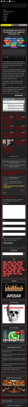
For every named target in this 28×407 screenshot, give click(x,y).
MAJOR (3, 358)
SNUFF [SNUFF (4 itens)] (14, 272)
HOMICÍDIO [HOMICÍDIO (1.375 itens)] (15, 268)
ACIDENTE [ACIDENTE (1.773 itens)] (4, 262)
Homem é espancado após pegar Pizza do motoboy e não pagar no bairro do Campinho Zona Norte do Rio (8, 135)
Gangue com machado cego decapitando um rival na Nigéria (19, 118)
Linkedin (20, 38)
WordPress (6, 45)
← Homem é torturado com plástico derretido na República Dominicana (14, 165)
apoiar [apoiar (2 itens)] (14, 262)
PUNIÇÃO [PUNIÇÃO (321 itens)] (9, 272)
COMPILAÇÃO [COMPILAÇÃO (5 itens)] (13, 266)
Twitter (7, 38)
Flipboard (8, 42)
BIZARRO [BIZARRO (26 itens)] (17, 264)
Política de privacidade (7, 401)
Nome (4, 220)
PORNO (4, 19)
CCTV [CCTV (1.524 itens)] (9, 266)
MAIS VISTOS (6, 13)
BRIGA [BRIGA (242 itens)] (21, 264)
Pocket (21, 42)
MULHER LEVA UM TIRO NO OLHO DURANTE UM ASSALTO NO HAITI (20, 127)
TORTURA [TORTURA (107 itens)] (15, 274)
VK (10, 40)
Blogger (13, 45)
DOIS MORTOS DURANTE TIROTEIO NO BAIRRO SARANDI (8, 127)
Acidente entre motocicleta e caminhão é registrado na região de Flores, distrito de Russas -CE (13, 359)
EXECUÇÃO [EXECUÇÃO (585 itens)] (19, 266)
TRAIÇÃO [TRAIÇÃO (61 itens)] (4, 275)
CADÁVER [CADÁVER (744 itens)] (4, 266)
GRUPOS (5, 21)
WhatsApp (13, 43)
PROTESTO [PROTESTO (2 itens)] (4, 272)
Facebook (14, 38)
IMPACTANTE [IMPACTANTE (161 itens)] (21, 268)
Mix (18, 40)
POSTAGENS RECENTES (8, 11)
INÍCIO (4, 10)
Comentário (5, 203)
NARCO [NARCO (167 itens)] (23, 270)
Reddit (6, 40)
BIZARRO (9, 36)
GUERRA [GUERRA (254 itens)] (9, 268)
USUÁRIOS (5, 14)
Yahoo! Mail (14, 47)
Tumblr (19, 43)
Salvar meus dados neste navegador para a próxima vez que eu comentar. (12, 239)
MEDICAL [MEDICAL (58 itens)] (18, 270)
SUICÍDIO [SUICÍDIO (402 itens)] (18, 272)
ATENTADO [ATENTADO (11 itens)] (12, 264)
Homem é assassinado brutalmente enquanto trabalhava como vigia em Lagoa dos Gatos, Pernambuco (19, 135)
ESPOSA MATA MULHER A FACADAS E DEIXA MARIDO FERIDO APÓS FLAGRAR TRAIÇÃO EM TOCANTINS (8, 120)
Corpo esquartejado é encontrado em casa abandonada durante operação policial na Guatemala (8, 150)
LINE (22, 40)
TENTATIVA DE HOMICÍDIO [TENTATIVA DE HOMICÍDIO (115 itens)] (7, 274)
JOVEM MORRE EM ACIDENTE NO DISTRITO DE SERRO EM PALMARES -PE (14, 32)
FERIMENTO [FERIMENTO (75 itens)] (5, 268)
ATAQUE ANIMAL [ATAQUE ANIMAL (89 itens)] (6, 264)
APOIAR (5, 16)
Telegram (14, 42)
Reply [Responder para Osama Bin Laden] (4, 192)
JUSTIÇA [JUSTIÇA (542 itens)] (7, 270)
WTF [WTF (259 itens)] (8, 275)
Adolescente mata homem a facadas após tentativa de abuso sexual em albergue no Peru (19, 143)
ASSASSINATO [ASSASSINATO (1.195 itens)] (20, 262)
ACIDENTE (16, 156)
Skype (23, 45)
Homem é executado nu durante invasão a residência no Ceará (13, 368)
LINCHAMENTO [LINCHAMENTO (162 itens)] (13, 270)
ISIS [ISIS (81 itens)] (3, 270)
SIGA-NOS (5, 17)
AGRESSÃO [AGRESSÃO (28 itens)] (10, 262)
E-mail (4, 226)
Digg (14, 40)
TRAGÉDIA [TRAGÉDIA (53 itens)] (20, 274)
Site (3, 231)
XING (18, 45)
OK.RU (7, 43)
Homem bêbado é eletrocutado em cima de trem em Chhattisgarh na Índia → (14, 162)
